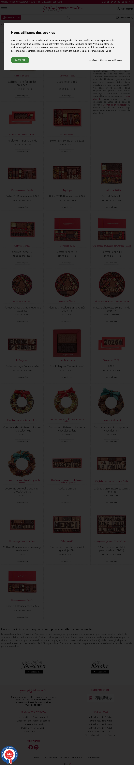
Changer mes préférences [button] (111, 60)
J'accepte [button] (20, 60)
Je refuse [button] (93, 60)
